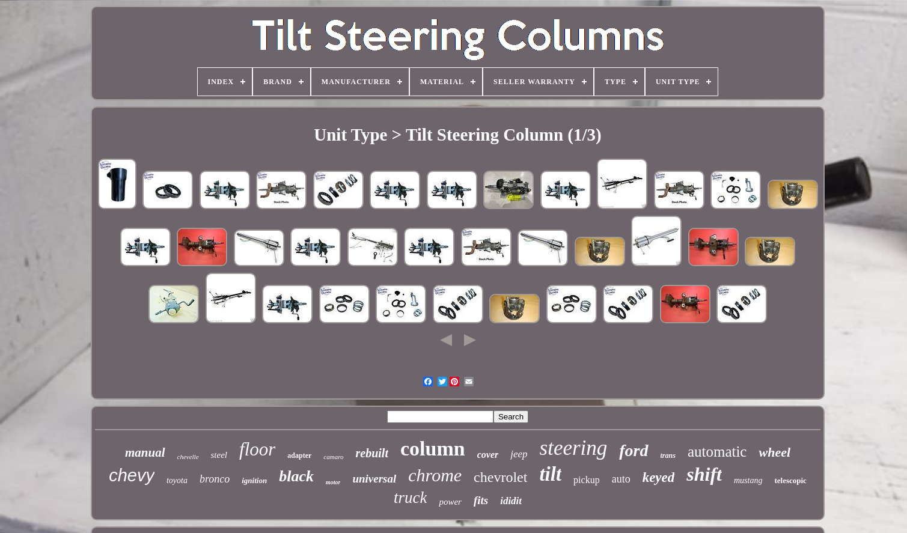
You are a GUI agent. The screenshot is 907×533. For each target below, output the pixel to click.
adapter (299, 455)
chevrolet (500, 477)
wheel (774, 452)
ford (633, 450)
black (296, 476)
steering (574, 448)
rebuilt (372, 453)
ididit (511, 501)
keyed (659, 477)
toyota (177, 480)
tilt (550, 474)
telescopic (790, 480)
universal (374, 478)
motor (333, 482)
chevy (131, 475)
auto (621, 479)
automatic (717, 451)
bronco (215, 479)
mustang (748, 480)
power (450, 502)
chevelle (188, 456)
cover (488, 454)
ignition (254, 480)
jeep (518, 454)
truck (410, 498)
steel (219, 455)
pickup (586, 480)
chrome (435, 475)
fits (481, 500)
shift (704, 474)
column (432, 448)
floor (257, 449)
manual (145, 452)
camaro (333, 456)
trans (668, 455)
